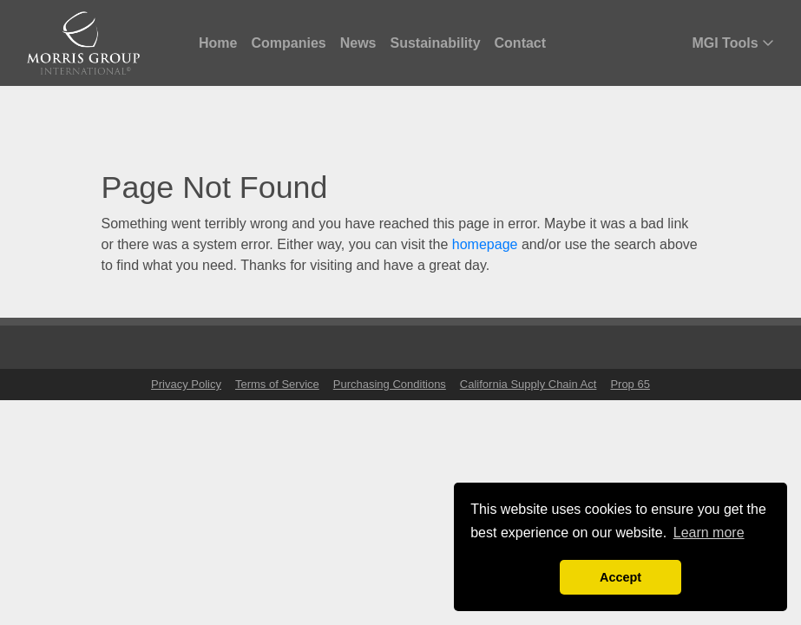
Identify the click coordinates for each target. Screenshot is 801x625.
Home (218, 43)
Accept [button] (620, 577)
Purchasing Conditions (389, 384)
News (358, 43)
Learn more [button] (709, 532)
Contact (521, 43)
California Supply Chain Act (528, 384)
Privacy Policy (186, 384)
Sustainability (436, 43)
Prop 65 (630, 384)
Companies (288, 43)
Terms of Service (277, 384)
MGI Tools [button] (733, 43)
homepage (485, 244)
